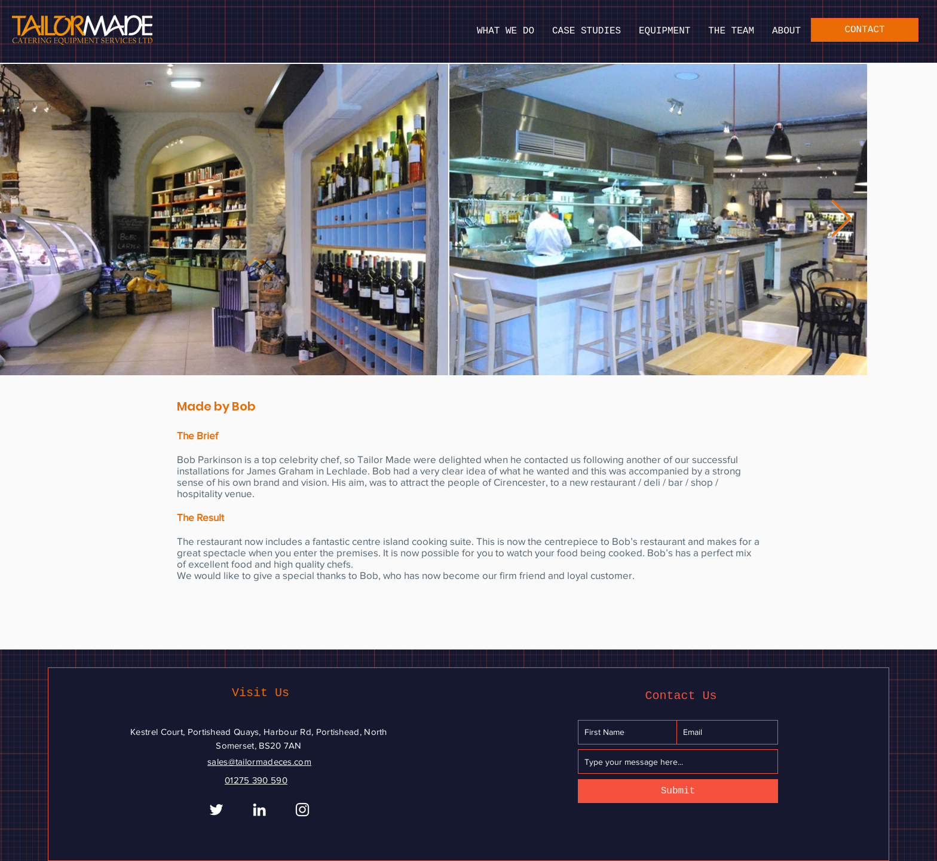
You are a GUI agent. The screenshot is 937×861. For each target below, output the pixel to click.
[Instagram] (302, 810)
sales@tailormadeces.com (259, 761)
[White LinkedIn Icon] (259, 810)
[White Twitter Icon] (216, 810)
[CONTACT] (864, 30)
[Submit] (678, 791)
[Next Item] (841, 220)
